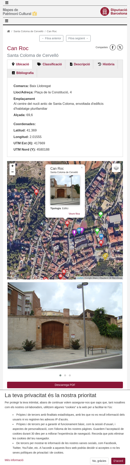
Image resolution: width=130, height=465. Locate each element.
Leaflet (80, 278)
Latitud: (20, 130)
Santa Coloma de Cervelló (28, 31)
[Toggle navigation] (6, 3)
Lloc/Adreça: (24, 92)
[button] (65, 325)
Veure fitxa (74, 213)
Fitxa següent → (78, 38)
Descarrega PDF (65, 384)
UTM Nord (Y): (25, 149)
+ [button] (12, 166)
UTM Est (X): (23, 143)
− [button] (12, 172)
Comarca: (21, 86)
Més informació (14, 462)
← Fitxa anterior (51, 38)
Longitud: (21, 137)
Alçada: (20, 115)
